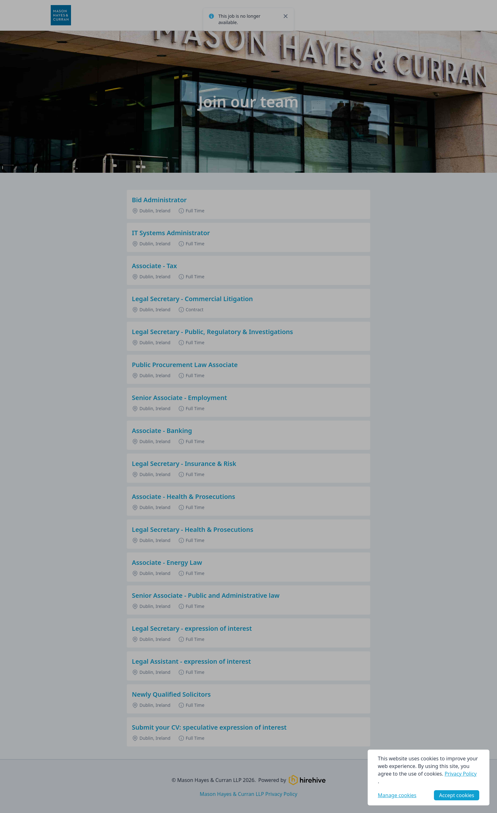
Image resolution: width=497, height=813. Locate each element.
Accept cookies (456, 795)
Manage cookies (397, 795)
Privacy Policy (461, 773)
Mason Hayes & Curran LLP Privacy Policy (248, 793)
